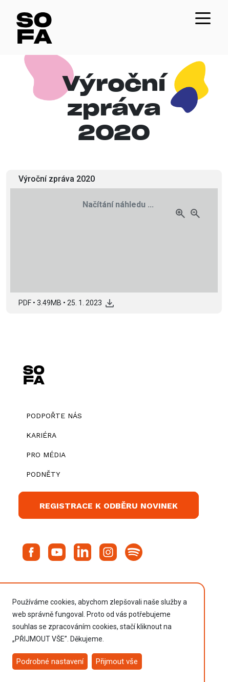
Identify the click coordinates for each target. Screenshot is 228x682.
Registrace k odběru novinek (108, 506)
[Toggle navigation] (203, 17)
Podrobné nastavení (50, 661)
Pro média (46, 455)
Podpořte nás (54, 416)
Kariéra (41, 435)
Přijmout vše (117, 661)
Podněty (43, 474)
